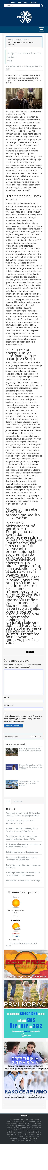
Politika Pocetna (21, 40)
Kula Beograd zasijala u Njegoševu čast (22, 852)
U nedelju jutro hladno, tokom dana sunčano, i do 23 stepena (30, 750)
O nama (12, 2)
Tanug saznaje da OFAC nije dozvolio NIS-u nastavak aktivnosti (29, 783)
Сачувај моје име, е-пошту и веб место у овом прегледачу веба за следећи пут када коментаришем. (23, 718)
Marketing (22, 2)
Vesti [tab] (8, 801)
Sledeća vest (35, 736)
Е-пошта (8, 705)
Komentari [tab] (18, 801)
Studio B (10, 40)
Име (6, 698)
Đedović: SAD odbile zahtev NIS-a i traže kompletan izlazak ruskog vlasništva (30, 767)
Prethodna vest (11, 736)
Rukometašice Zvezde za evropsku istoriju (23, 880)
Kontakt (33, 2)
